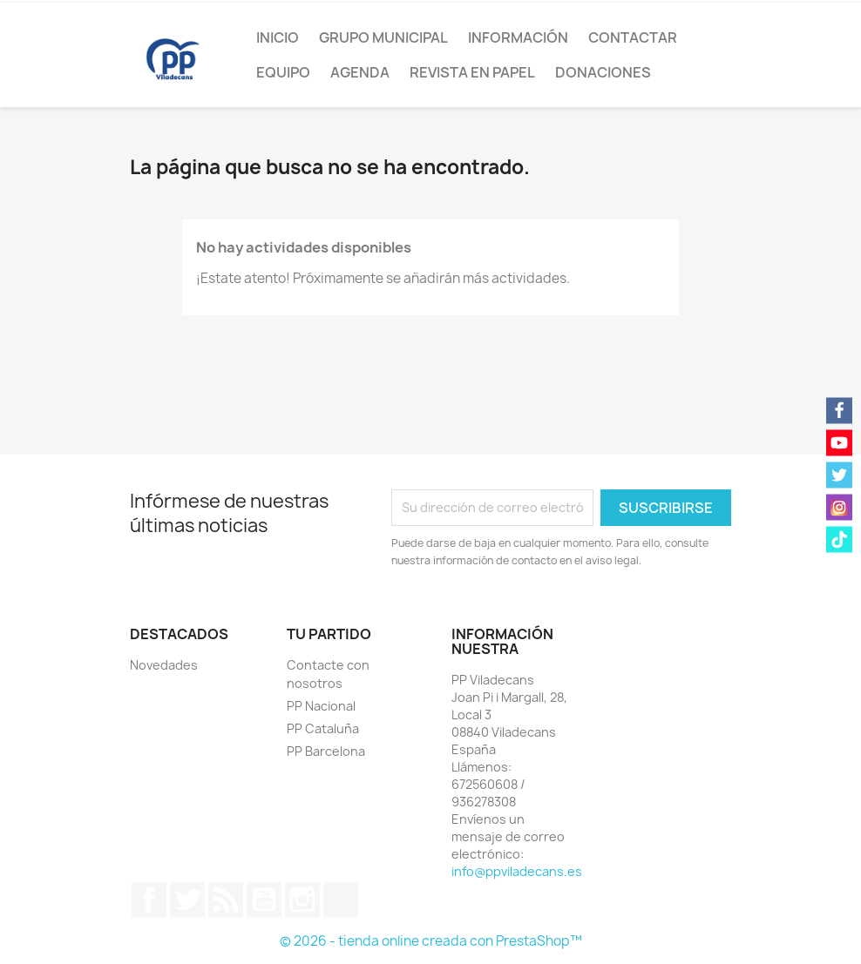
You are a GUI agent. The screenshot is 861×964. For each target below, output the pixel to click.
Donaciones (603, 72)
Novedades (164, 665)
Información (518, 37)
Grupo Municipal (383, 37)
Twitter (187, 899)
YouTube (264, 899)
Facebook (149, 899)
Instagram (302, 899)
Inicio (277, 37)
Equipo (283, 72)
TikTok (340, 899)
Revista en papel (472, 72)
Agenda (360, 72)
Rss (225, 899)
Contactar (632, 37)
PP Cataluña (323, 728)
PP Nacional (321, 706)
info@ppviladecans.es (516, 871)
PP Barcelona (326, 751)
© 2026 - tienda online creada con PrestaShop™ (431, 941)
